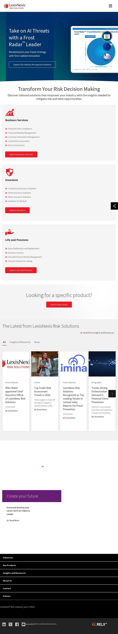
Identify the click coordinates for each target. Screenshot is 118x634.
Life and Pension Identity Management (25, 257)
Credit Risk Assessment (18, 141)
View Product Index (59, 304)
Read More (13, 410)
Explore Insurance (17, 210)
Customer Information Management (23, 137)
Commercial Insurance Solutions (22, 188)
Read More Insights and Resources (98, 332)
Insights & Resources (20, 342)
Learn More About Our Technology (60, 466)
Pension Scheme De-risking (20, 261)
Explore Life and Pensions (21, 270)
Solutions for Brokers (17, 201)
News (37, 342)
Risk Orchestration (16, 145)
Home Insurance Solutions (19, 192)
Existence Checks (16, 252)
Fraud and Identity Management (22, 132)
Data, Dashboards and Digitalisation (23, 248)
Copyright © (29, 624)
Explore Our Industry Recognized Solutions (32, 64)
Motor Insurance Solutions (19, 197)
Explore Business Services (21, 154)
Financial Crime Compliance (20, 128)
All (4, 342)
